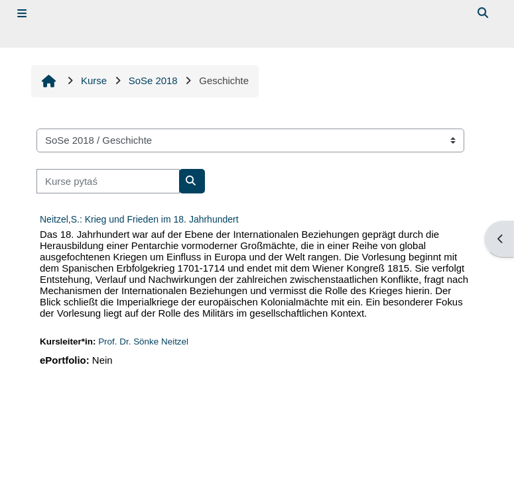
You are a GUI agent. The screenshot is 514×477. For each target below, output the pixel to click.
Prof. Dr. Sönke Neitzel (143, 341)
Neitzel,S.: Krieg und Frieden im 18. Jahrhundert (139, 219)
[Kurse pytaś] (108, 181)
